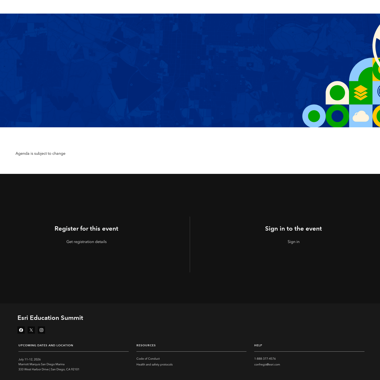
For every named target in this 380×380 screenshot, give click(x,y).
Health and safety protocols (154, 364)
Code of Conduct (148, 358)
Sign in (294, 241)
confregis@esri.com (267, 364)
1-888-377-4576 (265, 358)
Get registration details (86, 241)
